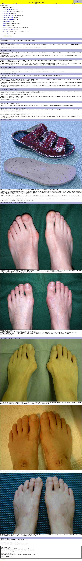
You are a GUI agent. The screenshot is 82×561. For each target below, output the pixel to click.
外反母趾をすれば (8, 19)
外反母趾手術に (7, 9)
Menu (77, 1)
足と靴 (56, 3)
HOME (3, 3)
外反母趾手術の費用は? (7, 35)
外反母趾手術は (7, 13)
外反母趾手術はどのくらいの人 (9, 11)
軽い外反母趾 (5, 31)
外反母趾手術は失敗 (7, 27)
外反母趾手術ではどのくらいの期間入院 (10, 15)
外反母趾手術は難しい (7, 21)
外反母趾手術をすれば (8, 17)
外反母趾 (15, 3)
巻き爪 (35, 3)
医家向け (73, 3)
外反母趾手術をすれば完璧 (8, 29)
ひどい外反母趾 (6, 33)
